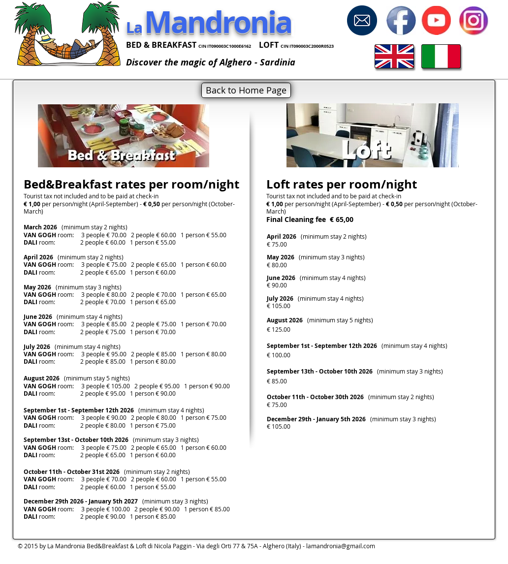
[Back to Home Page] (246, 90)
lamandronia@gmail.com (340, 546)
